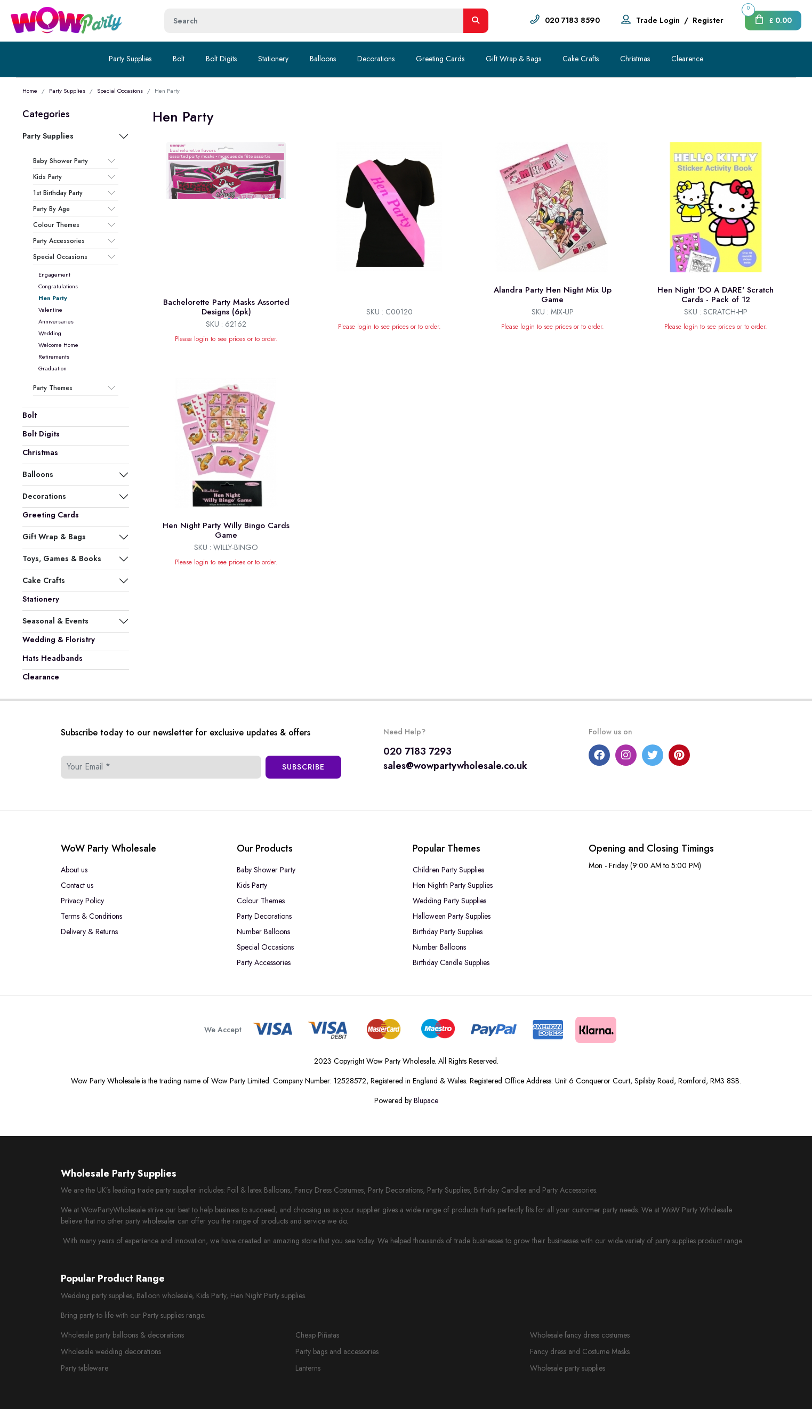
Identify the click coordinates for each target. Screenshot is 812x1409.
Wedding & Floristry (58, 639)
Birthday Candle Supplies (451, 962)
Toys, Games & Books (61, 558)
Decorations (376, 58)
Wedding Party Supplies (449, 900)
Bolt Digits (221, 58)
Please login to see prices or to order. (226, 339)
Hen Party (52, 298)
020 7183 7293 (417, 751)
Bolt (178, 58)
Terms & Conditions (91, 916)
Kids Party (47, 177)
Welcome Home (58, 345)
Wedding (49, 333)
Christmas (635, 58)
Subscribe (303, 767)
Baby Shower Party (60, 161)
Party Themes (53, 388)
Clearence (687, 58)
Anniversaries (56, 321)
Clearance (40, 676)
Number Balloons (263, 931)
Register (708, 20)
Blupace (426, 1100)
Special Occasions (120, 90)
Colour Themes (56, 225)
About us (74, 869)
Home (29, 90)
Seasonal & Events (55, 621)
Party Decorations (264, 916)
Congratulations (58, 286)
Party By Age (51, 209)
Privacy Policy (82, 900)
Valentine (50, 309)
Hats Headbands (52, 658)
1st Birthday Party (58, 193)
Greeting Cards (440, 58)
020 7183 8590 (572, 20)
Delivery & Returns (89, 931)
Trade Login (658, 20)
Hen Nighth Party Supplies (453, 885)
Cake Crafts (580, 58)
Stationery (273, 58)
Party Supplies (130, 58)
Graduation (52, 368)
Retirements (53, 356)
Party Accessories (59, 241)
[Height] (314, 21)
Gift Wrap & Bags (513, 58)
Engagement (54, 274)
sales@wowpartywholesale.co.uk (455, 766)
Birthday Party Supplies (448, 931)
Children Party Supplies (448, 869)
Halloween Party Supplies (452, 916)
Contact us (77, 885)
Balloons (323, 58)
